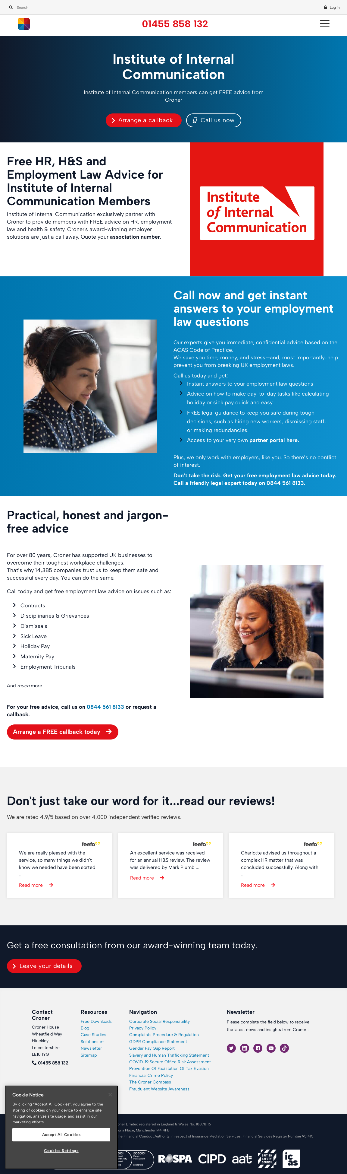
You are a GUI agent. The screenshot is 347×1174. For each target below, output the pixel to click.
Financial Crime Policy (151, 1075)
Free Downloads (96, 1021)
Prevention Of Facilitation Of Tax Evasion (169, 1068)
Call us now (214, 120)
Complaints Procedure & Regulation (164, 1034)
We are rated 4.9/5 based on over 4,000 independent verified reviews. (94, 817)
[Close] (110, 1094)
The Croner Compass (150, 1082)
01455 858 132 (175, 24)
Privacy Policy (142, 1028)
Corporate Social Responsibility (159, 1021)
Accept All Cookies (61, 1134)
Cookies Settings (61, 1150)
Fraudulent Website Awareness (159, 1089)
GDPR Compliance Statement (158, 1041)
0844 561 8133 (285, 483)
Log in (335, 7)
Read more (31, 885)
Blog (85, 1028)
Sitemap (89, 1055)
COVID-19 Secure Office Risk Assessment (170, 1061)
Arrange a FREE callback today (56, 731)
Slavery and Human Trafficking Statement (169, 1055)
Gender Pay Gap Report (152, 1048)
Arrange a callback (145, 120)
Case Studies (93, 1034)
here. (292, 440)
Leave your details (46, 965)
